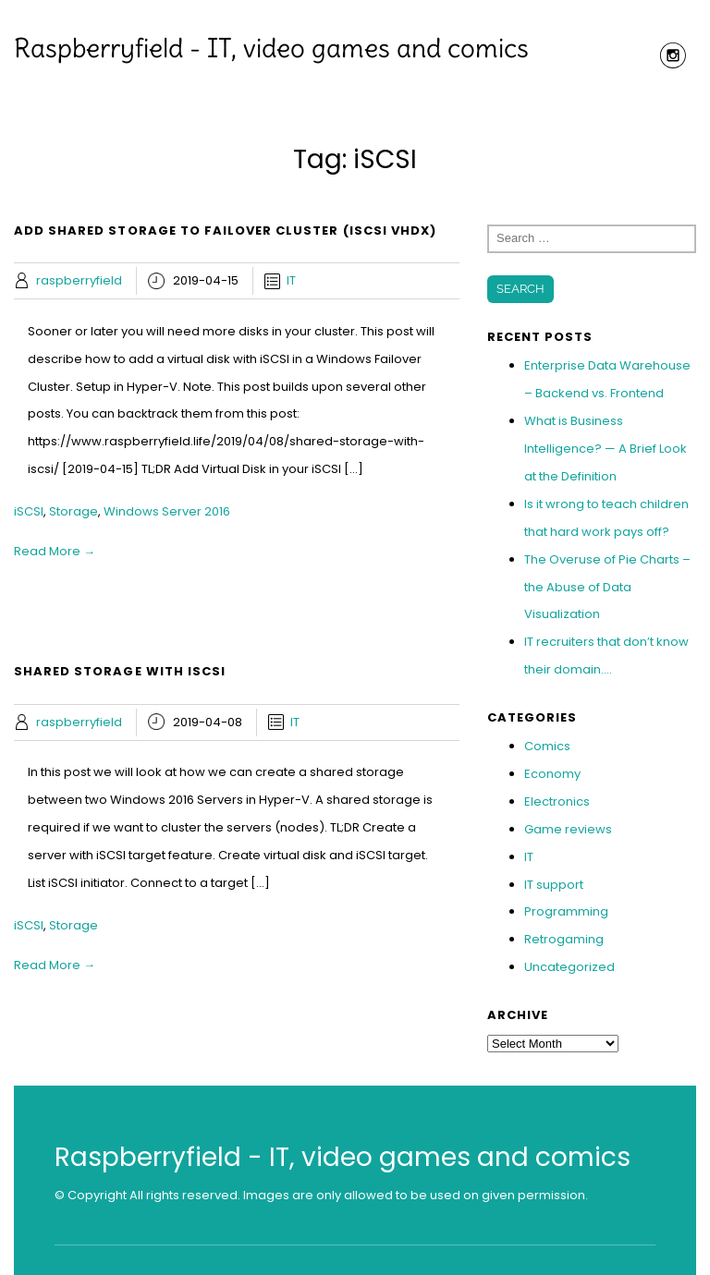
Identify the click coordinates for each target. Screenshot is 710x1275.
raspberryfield (79, 280)
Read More (54, 551)
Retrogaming (564, 939)
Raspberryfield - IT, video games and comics (271, 48)
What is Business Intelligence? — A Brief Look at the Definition (605, 448)
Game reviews (568, 829)
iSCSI (28, 511)
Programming (566, 911)
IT (291, 280)
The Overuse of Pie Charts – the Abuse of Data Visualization (607, 587)
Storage (73, 511)
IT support (553, 884)
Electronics (557, 801)
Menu (355, 103)
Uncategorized (569, 967)
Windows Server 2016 (167, 511)
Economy (552, 774)
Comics (547, 746)
